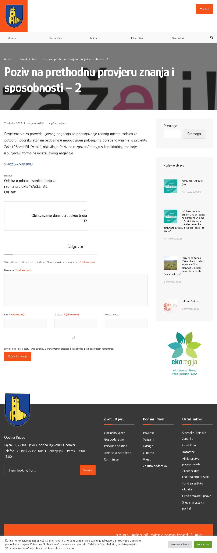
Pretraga (170, 118)
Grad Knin (189, 438)
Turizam (148, 432)
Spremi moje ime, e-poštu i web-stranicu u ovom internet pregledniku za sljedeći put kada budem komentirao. (59, 312)
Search (87, 461)
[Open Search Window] (211, 30)
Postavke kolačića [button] (180, 544)
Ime (14, 277)
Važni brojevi (178, 30)
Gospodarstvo (114, 432)
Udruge (148, 439)
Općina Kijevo (57, 116)
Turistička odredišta (117, 445)
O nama (12, 30)
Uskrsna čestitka (190, 293)
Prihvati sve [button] (203, 544)
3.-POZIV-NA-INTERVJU (18, 157)
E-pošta (66, 277)
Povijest (93, 30)
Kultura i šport (56, 30)
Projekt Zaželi (28, 51)
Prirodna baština (115, 439)
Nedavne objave (175, 158)
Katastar (188, 444)
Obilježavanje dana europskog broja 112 (124, 174)
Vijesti (147, 452)
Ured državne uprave (196, 488)
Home (7, 51)
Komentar (17, 233)
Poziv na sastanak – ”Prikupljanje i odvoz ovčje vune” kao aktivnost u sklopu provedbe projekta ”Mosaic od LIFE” (184, 259)
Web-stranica (111, 277)
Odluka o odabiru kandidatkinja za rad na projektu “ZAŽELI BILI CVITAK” (28, 177)
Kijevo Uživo (137, 30)
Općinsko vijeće (114, 425)
